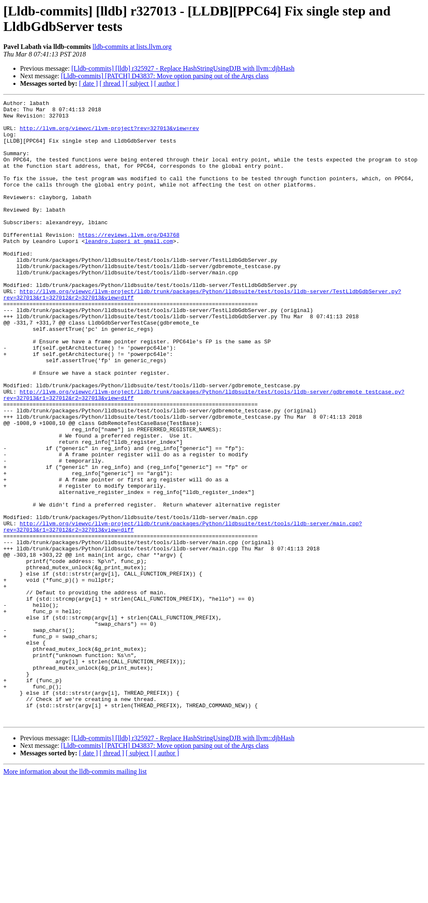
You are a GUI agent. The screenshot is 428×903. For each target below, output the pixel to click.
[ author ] (166, 83)
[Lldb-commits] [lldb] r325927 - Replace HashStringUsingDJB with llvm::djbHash (183, 68)
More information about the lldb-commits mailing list (75, 895)
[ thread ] (111, 83)
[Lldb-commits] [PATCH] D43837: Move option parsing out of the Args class (165, 75)
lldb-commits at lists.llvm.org (131, 46)
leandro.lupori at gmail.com (129, 270)
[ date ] (88, 83)
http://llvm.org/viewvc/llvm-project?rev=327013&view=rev (109, 134)
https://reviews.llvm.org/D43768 (128, 262)
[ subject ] (139, 83)
